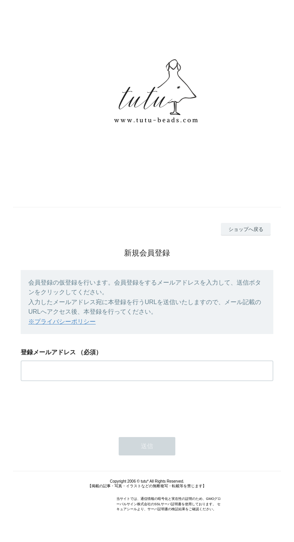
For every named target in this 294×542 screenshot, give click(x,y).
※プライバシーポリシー (62, 321)
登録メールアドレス (48, 352)
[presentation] (79, 407)
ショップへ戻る (246, 229)
